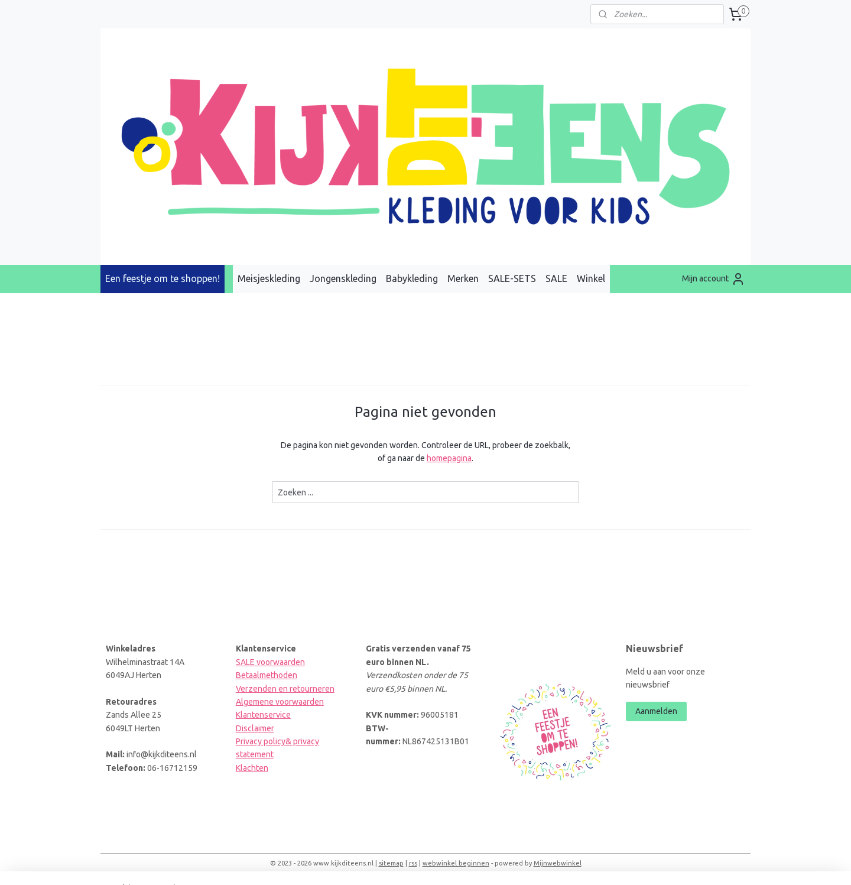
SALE (556, 278)
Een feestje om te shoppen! (162, 278)
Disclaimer (255, 728)
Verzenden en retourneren (285, 688)
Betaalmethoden (266, 675)
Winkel (591, 278)
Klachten (252, 768)
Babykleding (412, 278)
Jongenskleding (343, 278)
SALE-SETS (512, 278)
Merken (463, 278)
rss (413, 863)
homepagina (449, 458)
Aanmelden (656, 711)
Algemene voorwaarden (280, 701)
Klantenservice (263, 714)
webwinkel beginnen (456, 863)
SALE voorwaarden (270, 662)
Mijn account (713, 279)
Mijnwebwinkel (558, 863)
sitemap (391, 863)
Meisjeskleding (269, 278)
